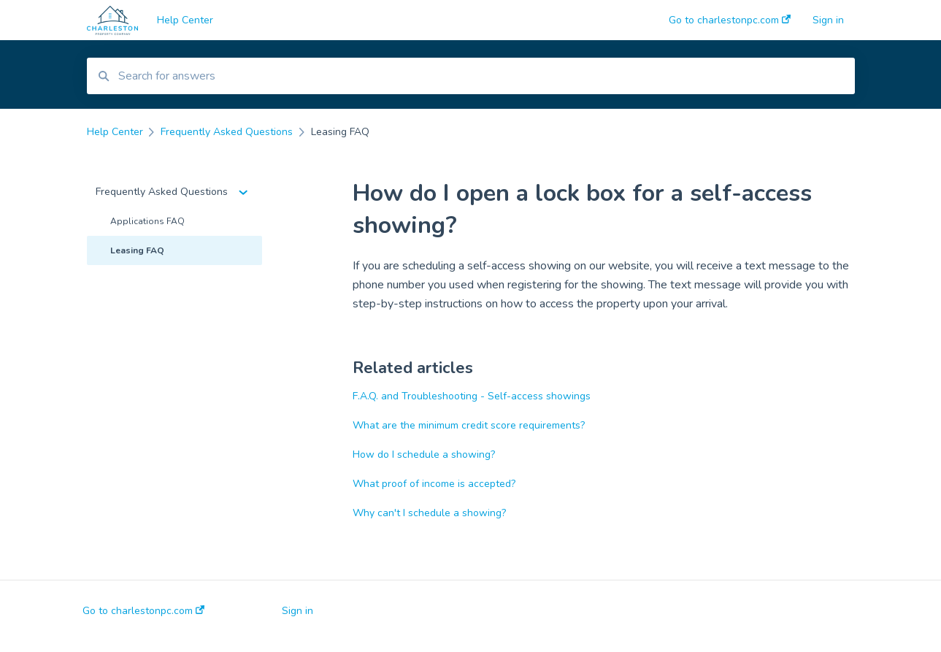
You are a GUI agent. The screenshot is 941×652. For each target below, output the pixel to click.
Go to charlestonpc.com (143, 611)
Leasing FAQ (137, 250)
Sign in (297, 611)
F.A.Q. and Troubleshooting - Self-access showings (472, 396)
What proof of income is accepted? (434, 484)
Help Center (185, 20)
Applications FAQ (147, 221)
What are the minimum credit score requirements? (469, 425)
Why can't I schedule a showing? (429, 513)
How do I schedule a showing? (424, 454)
